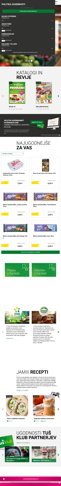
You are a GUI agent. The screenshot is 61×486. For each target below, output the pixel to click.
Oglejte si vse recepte (22, 390)
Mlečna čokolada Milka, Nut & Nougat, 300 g (15, 237)
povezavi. (39, 52)
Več (2, 20)
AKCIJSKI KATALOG (42, 106)
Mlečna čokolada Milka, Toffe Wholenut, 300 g (44, 205)
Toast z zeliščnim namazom (16, 418)
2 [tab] (32, 61)
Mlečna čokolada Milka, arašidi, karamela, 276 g (15, 205)
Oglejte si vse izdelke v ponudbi (30, 252)
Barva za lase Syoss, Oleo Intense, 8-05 (44, 173)
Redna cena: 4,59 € (21, 180)
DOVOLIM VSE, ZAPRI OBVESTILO (28, 11)
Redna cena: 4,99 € (21, 211)
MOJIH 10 (12, 106)
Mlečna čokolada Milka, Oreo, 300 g (43, 236)
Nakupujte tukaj (37, 122)
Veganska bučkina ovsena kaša (44, 418)
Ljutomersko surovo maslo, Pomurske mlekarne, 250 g (14, 174)
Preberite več (9, 338)
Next (58, 95)
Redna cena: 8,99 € (51, 180)
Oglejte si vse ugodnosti (23, 443)
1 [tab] (29, 61)
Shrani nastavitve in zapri (27, 7)
